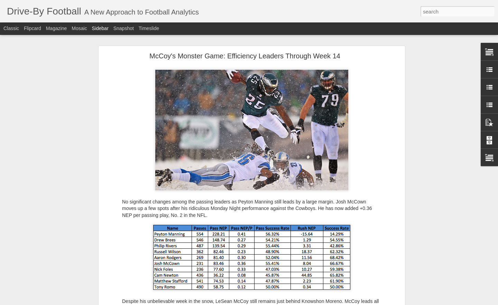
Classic (11, 28)
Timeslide (149, 28)
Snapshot (123, 28)
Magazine (56, 28)
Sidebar (100, 28)
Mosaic (79, 28)
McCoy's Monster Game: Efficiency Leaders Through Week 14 (244, 56)
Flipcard (32, 28)
